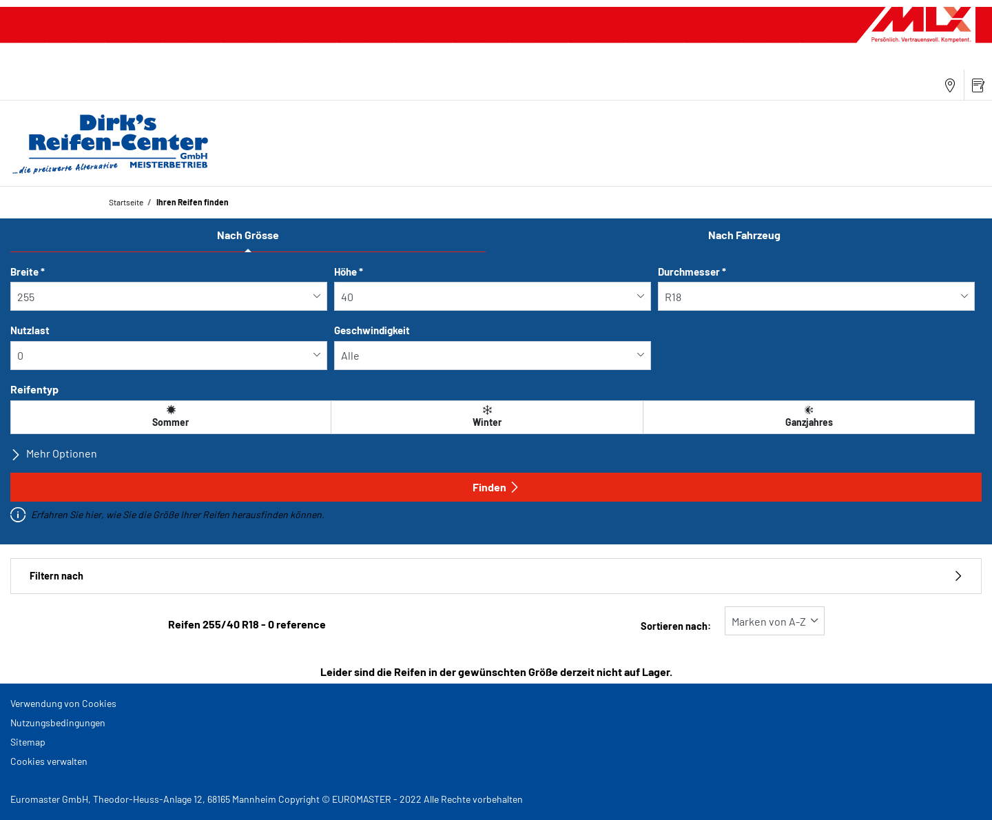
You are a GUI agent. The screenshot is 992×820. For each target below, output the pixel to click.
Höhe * (348, 271)
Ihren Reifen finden (192, 202)
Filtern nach (496, 576)
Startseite (126, 202)
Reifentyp (34, 389)
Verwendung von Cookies (63, 703)
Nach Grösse (248, 234)
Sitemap (27, 742)
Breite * (27, 271)
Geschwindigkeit (372, 330)
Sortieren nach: (676, 626)
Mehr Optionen (53, 453)
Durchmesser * (692, 271)
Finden (496, 486)
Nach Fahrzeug (744, 234)
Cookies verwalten (48, 761)
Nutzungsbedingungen (57, 722)
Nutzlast (30, 330)
